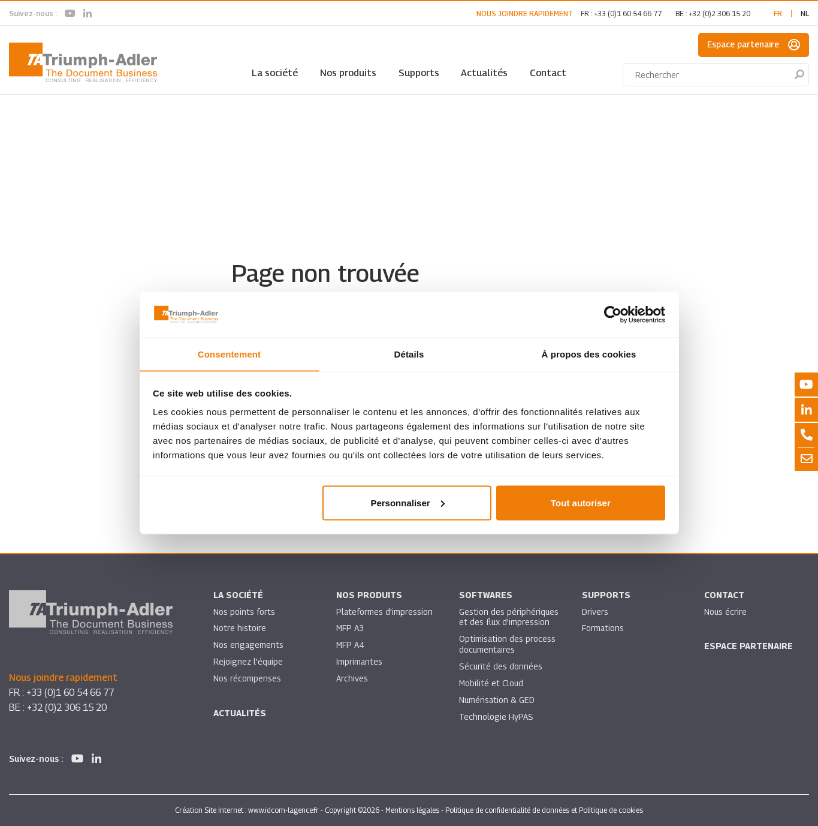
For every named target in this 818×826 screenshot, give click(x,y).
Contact (548, 73)
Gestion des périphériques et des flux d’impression (509, 617)
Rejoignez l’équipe (248, 662)
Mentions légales (412, 810)
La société (275, 73)
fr (778, 13)
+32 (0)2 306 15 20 (719, 13)
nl (805, 13)
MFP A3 (350, 629)
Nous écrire (725, 612)
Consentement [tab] (229, 354)
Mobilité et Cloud (491, 684)
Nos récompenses (247, 679)
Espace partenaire (753, 45)
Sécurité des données (501, 667)
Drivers (595, 612)
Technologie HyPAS (496, 718)
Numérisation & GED (497, 701)
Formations (603, 629)
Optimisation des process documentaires (507, 645)
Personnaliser (407, 503)
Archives (352, 679)
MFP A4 (350, 646)
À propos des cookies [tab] (589, 354)
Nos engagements (248, 646)
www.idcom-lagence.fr (283, 810)
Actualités (484, 73)
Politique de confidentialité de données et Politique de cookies (544, 810)
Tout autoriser (581, 503)
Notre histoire (239, 629)
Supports (419, 73)
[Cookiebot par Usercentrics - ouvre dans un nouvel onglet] (612, 314)
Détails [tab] (409, 354)
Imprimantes (359, 662)
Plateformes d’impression (384, 612)
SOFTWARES (485, 595)
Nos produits (348, 73)
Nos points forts (244, 612)
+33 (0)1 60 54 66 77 (628, 13)
